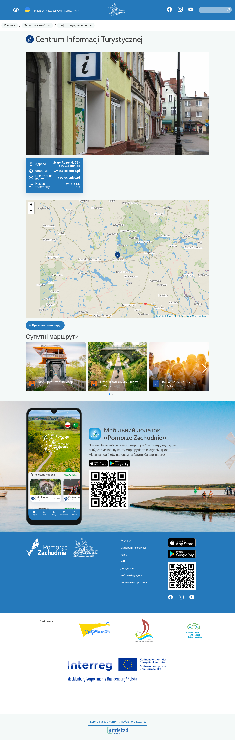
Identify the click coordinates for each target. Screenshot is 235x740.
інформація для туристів (76, 25)
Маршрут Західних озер (55, 382)
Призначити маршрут (45, 325)
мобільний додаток (132, 575)
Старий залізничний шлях (119, 382)
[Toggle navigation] (6, 9)
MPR (76, 10)
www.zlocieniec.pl (67, 171)
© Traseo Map (171, 316)
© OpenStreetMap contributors (193, 316)
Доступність (128, 568)
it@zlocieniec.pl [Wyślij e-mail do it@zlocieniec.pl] (68, 177)
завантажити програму (134, 582)
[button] (117, 255)
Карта (68, 10)
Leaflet (159, 316)
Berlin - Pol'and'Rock (176, 382)
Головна (9, 25)
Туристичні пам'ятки (37, 25)
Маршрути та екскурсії (48, 10)
